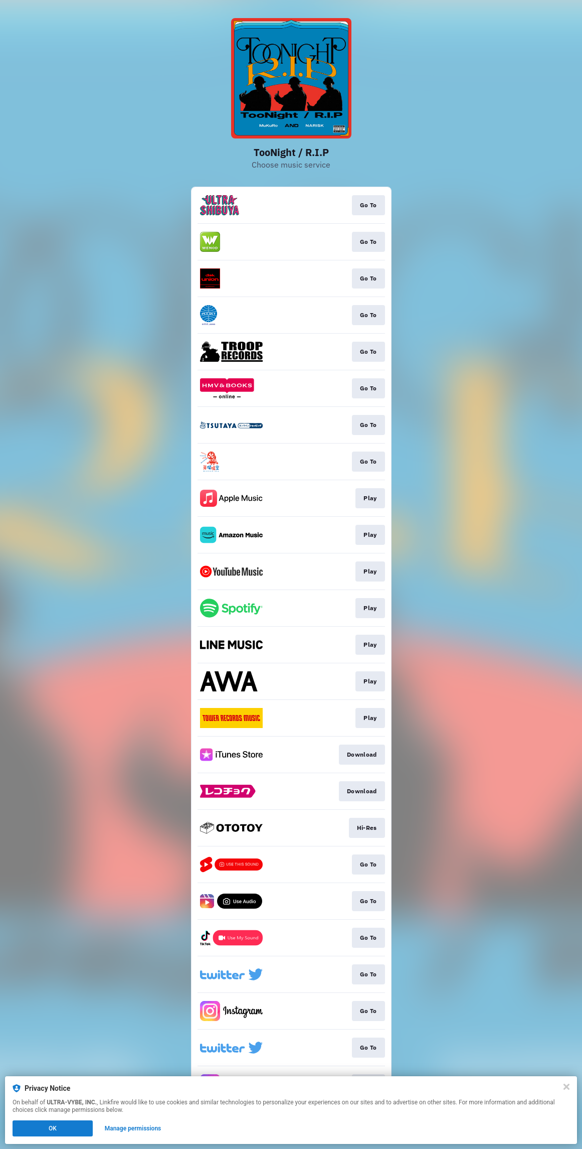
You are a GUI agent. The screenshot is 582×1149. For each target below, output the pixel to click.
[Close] (566, 1087)
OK (53, 1128)
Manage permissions (133, 1128)
